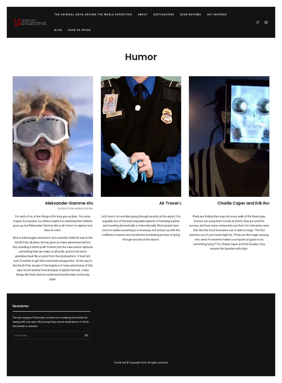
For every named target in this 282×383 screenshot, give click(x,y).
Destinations (163, 14)
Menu (266, 22)
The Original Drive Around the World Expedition (93, 14)
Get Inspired (217, 14)
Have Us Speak (79, 30)
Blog (58, 30)
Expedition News (70, 208)
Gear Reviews (190, 14)
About (143, 14)
